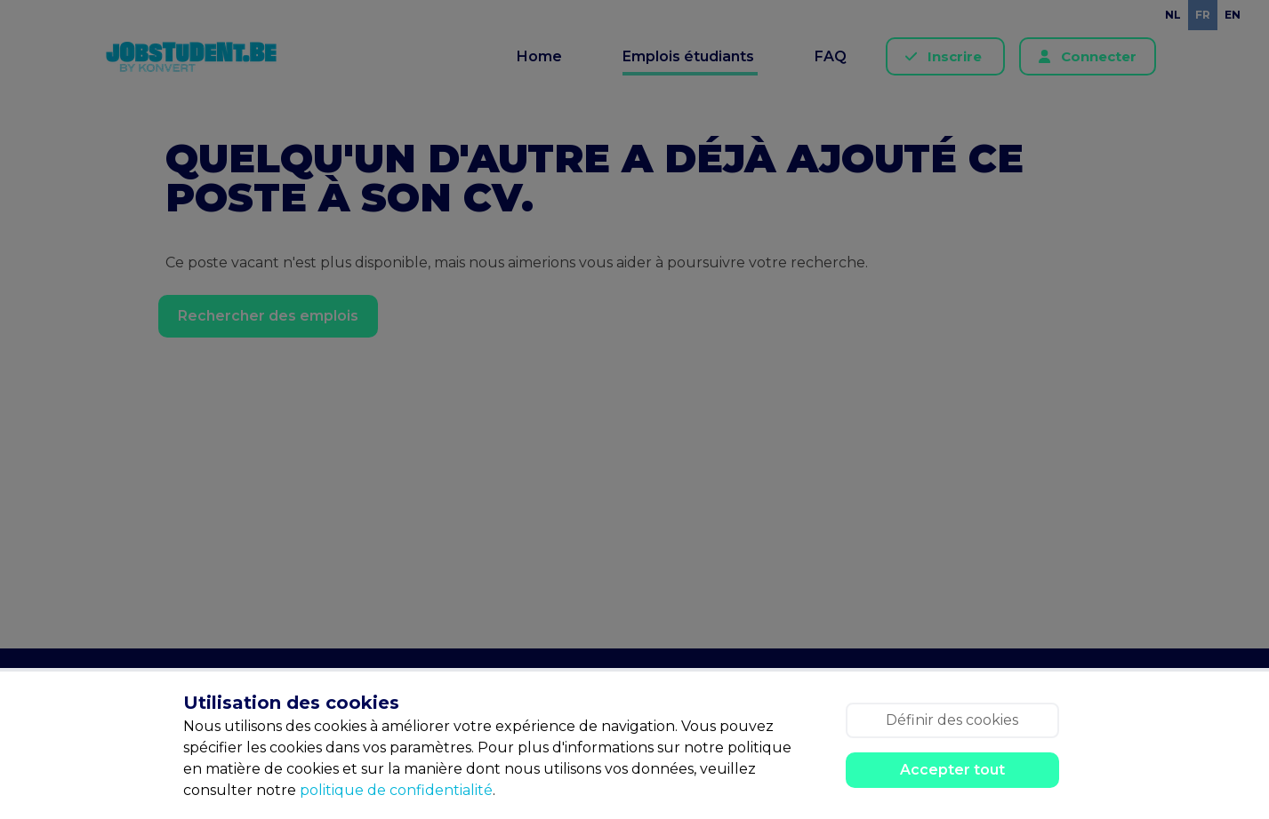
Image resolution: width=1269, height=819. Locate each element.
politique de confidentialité (396, 790)
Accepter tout (952, 769)
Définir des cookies (952, 720)
